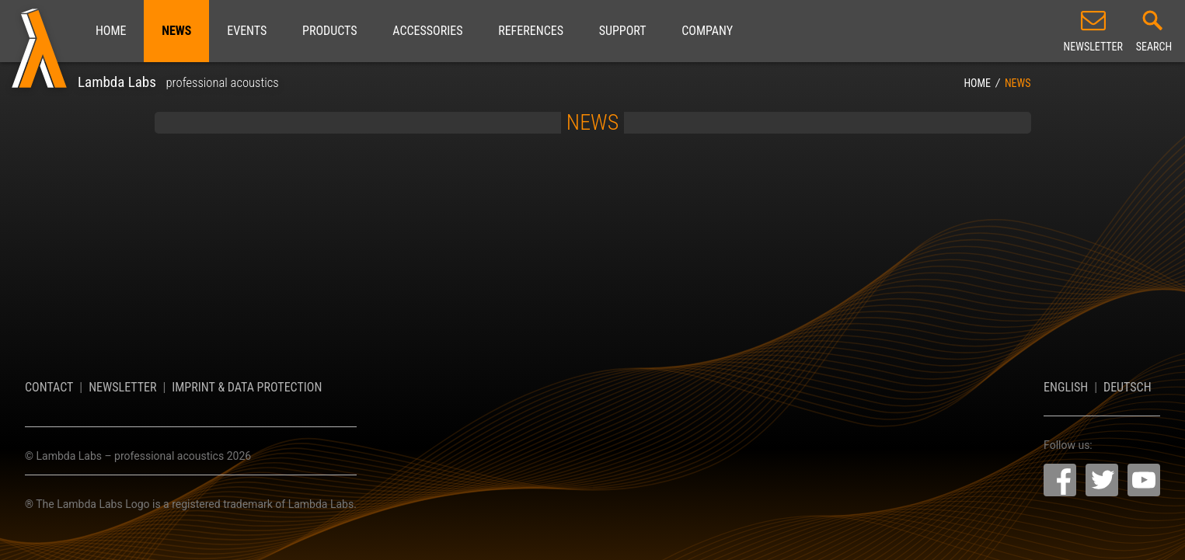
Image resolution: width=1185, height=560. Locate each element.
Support (623, 30)
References (530, 30)
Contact (49, 387)
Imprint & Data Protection (247, 387)
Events (247, 30)
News (176, 30)
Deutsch (1127, 387)
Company (707, 30)
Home (111, 30)
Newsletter (122, 387)
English (1066, 387)
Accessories (427, 30)
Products (329, 30)
